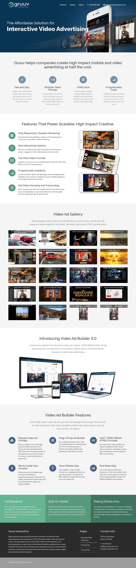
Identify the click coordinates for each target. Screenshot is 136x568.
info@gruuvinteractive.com (109, 546)
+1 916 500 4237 (105, 544)
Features (63, 5)
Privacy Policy (85, 545)
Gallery (72, 5)
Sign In (81, 5)
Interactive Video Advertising (86, 539)
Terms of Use (85, 550)
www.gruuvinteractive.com (109, 549)
